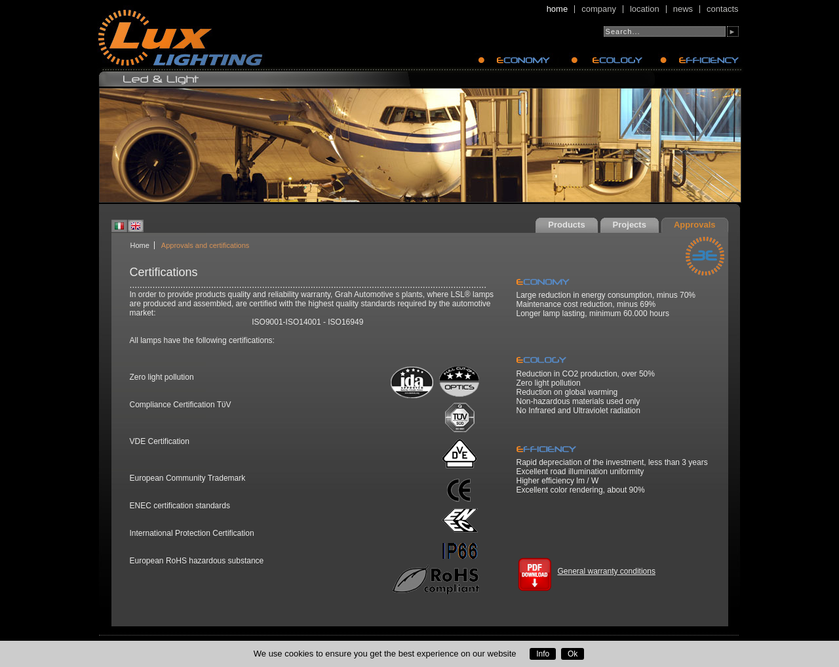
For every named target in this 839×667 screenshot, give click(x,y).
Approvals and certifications (205, 245)
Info (542, 653)
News (683, 9)
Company (598, 9)
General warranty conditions (606, 571)
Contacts (722, 9)
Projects (629, 225)
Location (644, 9)
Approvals (695, 225)
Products (566, 225)
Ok (572, 653)
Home (557, 9)
